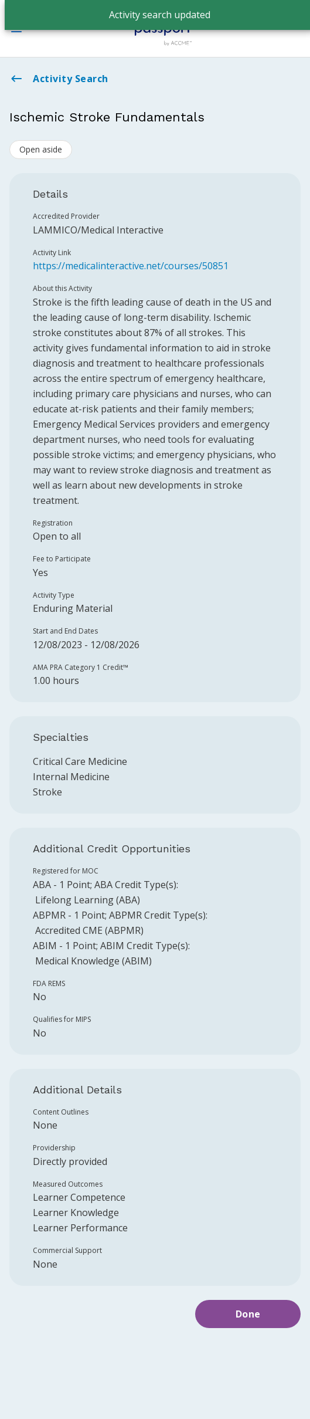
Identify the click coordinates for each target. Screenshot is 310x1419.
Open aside (40, 149)
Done (248, 1314)
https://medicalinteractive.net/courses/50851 (131, 265)
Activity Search (58, 79)
